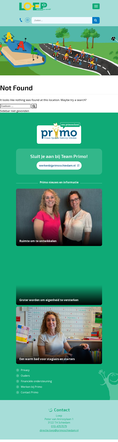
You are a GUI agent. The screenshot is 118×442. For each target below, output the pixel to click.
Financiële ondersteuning (36, 381)
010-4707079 (59, 426)
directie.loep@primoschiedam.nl (59, 430)
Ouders (25, 375)
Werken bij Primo (31, 387)
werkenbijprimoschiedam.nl (59, 165)
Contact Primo (29, 392)
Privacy (25, 370)
